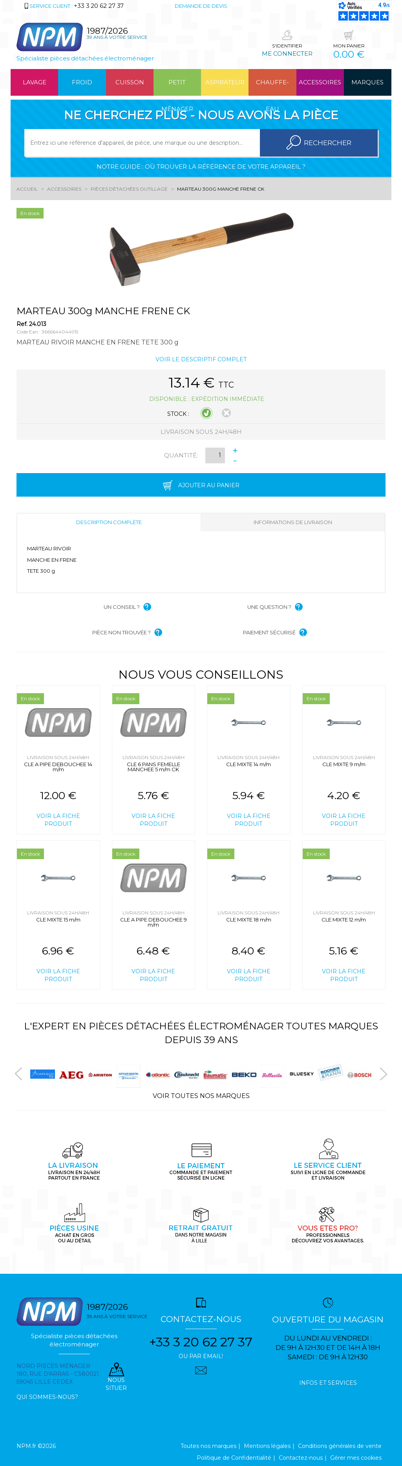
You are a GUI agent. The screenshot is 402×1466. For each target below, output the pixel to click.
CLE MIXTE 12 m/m (344, 919)
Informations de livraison (293, 522)
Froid (82, 82)
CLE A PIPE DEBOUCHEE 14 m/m (58, 766)
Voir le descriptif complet (201, 359)
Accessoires (320, 82)
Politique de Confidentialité (234, 1457)
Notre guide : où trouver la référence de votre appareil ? (201, 166)
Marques (367, 82)
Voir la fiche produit (58, 819)
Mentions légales (267, 1446)
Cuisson (129, 82)
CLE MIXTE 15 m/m (58, 919)
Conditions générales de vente (340, 1446)
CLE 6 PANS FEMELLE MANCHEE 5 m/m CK (153, 766)
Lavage (34, 82)
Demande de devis (201, 6)
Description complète (109, 522)
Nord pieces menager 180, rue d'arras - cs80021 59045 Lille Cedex (57, 1373)
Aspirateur (225, 82)
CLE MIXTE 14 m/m (248, 764)
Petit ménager (177, 87)
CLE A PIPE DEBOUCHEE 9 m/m (153, 922)
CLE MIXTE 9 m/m (343, 764)
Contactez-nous (301, 1457)
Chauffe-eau (272, 87)
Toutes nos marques (208, 1446)
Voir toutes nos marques (201, 1096)
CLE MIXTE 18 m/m (248, 919)
